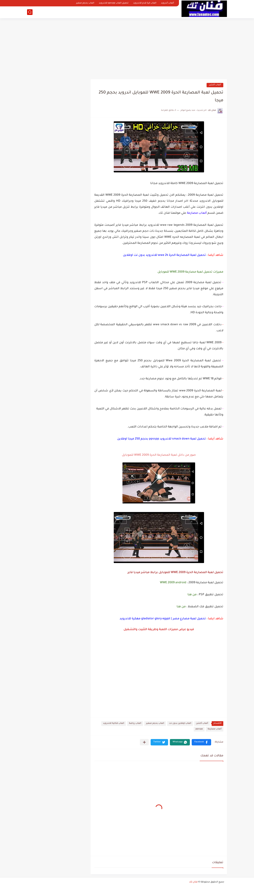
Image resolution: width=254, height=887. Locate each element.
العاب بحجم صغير (85, 3)
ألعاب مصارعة (214, 729)
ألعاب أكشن (215, 85)
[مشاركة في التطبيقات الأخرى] (144, 742)
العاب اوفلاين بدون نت (180, 723)
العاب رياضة (135, 723)
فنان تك (193, 882)
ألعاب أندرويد (167, 3)
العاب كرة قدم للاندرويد (144, 3)
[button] (201, 742)
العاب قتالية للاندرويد (113, 723)
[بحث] (30, 12)
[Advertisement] (127, 47)
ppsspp (199, 729)
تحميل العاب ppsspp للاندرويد (113, 3)
